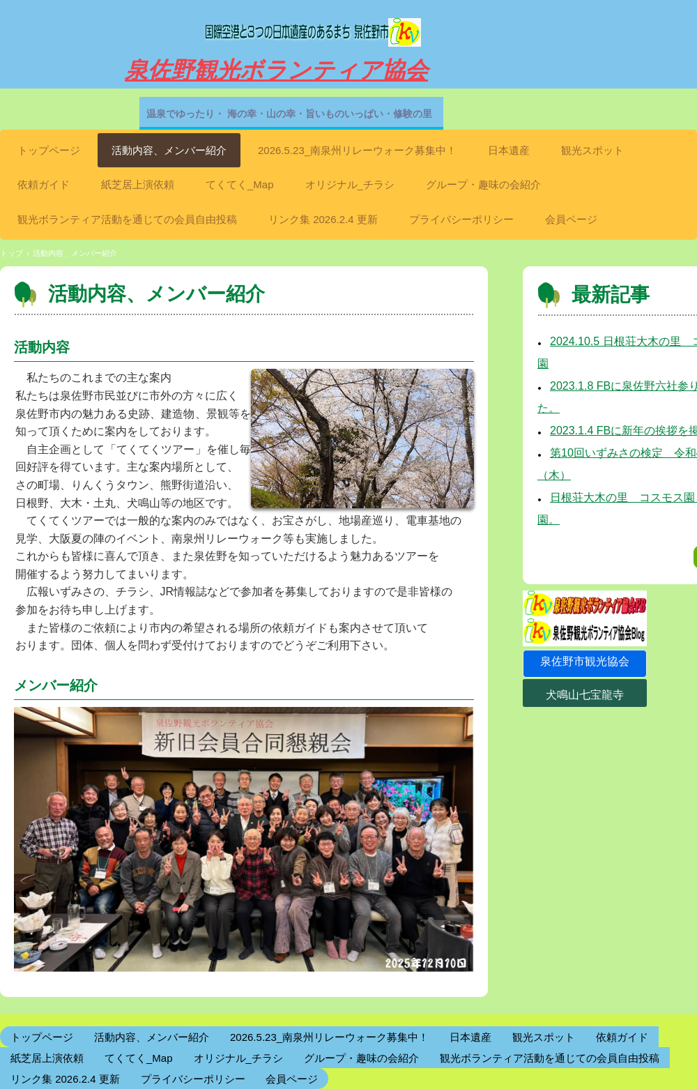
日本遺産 (509, 150)
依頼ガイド (43, 184)
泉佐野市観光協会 (584, 661)
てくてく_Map (240, 184)
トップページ (48, 150)
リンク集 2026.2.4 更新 (323, 219)
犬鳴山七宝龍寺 (585, 695)
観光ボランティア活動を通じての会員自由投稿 (127, 219)
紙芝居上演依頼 (137, 184)
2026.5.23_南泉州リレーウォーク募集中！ (357, 150)
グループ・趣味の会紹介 (483, 184)
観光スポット (592, 150)
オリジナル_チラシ (350, 184)
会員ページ (571, 219)
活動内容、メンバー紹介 (169, 150)
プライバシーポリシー (461, 219)
